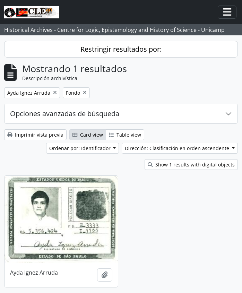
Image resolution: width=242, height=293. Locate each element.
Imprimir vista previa (35, 134)
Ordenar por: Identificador (80, 148)
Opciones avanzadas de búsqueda (64, 113)
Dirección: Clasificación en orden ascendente (178, 148)
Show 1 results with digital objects (191, 164)
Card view (87, 134)
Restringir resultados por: (121, 49)
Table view (125, 134)
